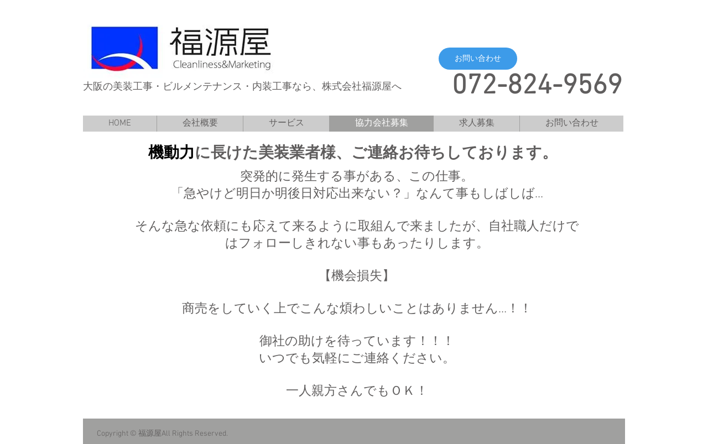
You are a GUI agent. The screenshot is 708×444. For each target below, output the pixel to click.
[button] (478, 59)
